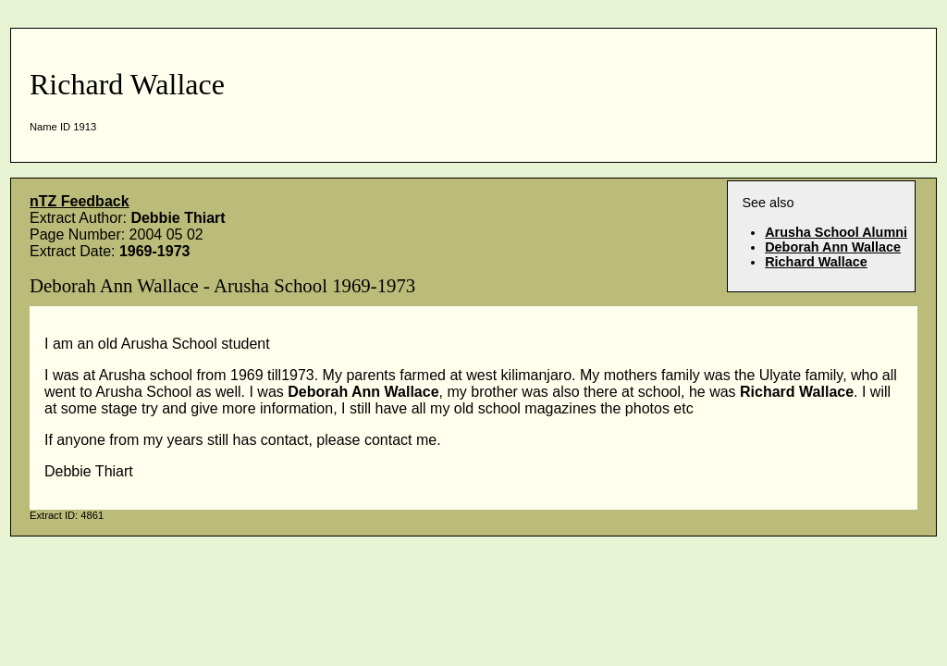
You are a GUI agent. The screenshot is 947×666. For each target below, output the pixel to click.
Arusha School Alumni (836, 232)
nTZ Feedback (79, 201)
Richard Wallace (816, 261)
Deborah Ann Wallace (833, 247)
